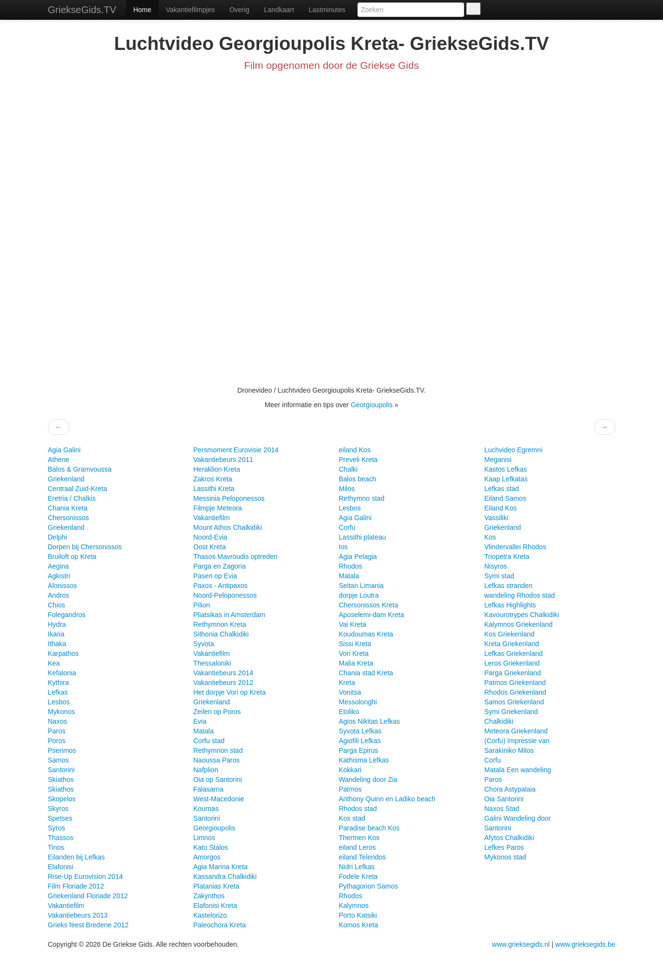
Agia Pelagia (358, 556)
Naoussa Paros (217, 760)
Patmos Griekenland (515, 682)
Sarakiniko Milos (509, 750)
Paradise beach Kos (369, 828)
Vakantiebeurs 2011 (224, 459)
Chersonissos (68, 518)
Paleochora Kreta (220, 925)
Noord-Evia (210, 537)
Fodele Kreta (358, 876)
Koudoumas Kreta (366, 634)
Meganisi (498, 459)
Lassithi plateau (362, 537)
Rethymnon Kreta (220, 624)
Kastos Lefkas (506, 469)
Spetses (60, 818)
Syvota (204, 644)
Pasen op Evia (215, 576)
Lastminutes (326, 10)
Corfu (347, 527)
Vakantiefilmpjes (190, 10)
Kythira (58, 682)
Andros (58, 595)
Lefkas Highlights (510, 605)
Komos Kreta (358, 925)
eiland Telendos (362, 857)
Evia (200, 721)
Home (142, 10)
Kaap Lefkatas (506, 479)
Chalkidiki (499, 721)
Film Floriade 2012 (76, 886)
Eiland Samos (505, 498)
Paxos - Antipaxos (221, 585)
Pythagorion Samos (368, 886)
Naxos (57, 721)
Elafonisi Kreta (215, 905)
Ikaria (56, 634)
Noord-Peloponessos (225, 595)
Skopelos (62, 799)
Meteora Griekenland (516, 731)
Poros (57, 741)
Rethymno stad (362, 498)
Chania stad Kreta (366, 673)
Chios (56, 605)
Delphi (57, 537)
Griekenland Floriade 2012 (88, 896)
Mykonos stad (505, 857)
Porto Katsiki (358, 915)
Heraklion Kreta (217, 469)
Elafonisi (61, 867)
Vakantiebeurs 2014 (224, 673)
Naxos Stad (502, 808)
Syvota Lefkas (360, 731)
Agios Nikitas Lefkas (369, 721)
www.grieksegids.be (585, 944)
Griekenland (66, 479)
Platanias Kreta (217, 886)
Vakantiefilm (66, 905)
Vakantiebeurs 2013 (78, 915)
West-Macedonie (219, 799)
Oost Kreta (210, 547)
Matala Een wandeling (518, 770)
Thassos (61, 838)
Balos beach (357, 479)
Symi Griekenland (511, 712)
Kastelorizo (210, 915)
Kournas (206, 808)
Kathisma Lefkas (364, 760)
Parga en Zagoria (220, 566)
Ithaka (57, 644)
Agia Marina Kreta (221, 867)
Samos (58, 760)
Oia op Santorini (218, 779)
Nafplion (206, 770)
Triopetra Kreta (507, 556)
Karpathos (63, 653)
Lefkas (58, 692)
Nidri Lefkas (357, 867)
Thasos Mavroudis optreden (236, 556)
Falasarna (209, 789)
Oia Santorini (504, 799)
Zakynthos (209, 896)
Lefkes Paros (504, 847)
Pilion (202, 605)
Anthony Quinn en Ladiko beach (387, 799)
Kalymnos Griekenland (519, 624)
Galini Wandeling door (518, 818)
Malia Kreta (356, 663)
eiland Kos (355, 450)
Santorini (61, 770)
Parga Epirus (358, 750)
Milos (347, 489)
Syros (56, 828)
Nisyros (496, 566)
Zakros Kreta (213, 479)
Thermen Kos (359, 838)
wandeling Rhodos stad (520, 595)
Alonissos (62, 585)
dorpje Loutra (359, 595)
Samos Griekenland (514, 702)
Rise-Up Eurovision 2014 (85, 876)
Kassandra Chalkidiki (225, 876)
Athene (58, 459)
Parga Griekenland (513, 673)
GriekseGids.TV (82, 9)
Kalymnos (354, 905)
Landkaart (279, 10)
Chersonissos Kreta (368, 605)
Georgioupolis (371, 405)
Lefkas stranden (509, 585)
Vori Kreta (354, 653)
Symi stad (499, 576)
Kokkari (350, 770)
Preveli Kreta (358, 459)
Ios (343, 547)
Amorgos (207, 857)
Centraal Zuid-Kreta (77, 489)
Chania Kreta (68, 508)
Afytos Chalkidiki (509, 838)
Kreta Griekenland (512, 644)
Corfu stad (209, 741)
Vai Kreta (353, 624)
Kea (54, 663)
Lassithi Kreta (214, 489)
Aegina (58, 566)
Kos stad (352, 818)
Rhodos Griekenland (516, 692)
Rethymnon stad (218, 750)
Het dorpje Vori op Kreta (230, 692)
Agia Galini (64, 450)
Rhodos (350, 566)
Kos (490, 537)
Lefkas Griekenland (514, 653)
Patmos (350, 789)
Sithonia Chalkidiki (221, 634)
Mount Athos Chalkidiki (228, 527)
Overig (239, 10)
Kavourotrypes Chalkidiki (522, 615)
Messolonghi (358, 702)
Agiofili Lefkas (360, 741)
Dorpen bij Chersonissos (85, 547)
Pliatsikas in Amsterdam (230, 615)
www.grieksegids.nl (521, 944)
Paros (57, 731)
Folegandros (67, 615)
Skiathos (61, 779)
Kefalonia (62, 673)
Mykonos (61, 712)
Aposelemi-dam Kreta (371, 615)
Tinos (56, 847)
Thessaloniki (212, 663)
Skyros (58, 808)
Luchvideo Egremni (514, 450)
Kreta (347, 682)
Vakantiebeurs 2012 (224, 682)
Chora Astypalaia (510, 789)
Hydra (57, 624)
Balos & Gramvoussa (80, 469)
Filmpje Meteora (218, 508)
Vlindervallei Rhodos (516, 547)
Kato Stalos (211, 847)
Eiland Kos (501, 508)
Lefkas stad (502, 489)
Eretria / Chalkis (72, 498)
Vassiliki (497, 518)
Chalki (348, 469)
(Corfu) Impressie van (517, 741)
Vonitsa (350, 692)
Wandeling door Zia (368, 779)
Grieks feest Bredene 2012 (88, 925)
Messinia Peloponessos (229, 498)
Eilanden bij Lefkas (76, 857)
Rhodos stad (358, 808)
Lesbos (59, 702)
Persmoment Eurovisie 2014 (236, 450)
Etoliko (349, 712)
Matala (204, 731)
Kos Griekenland (510, 634)
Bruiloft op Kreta (72, 556)
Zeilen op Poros (217, 712)
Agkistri (59, 576)
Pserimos (62, 750)
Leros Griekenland (512, 663)
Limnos (204, 838)
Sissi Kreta (355, 644)
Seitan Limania (361, 585)
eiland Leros (357, 847)
